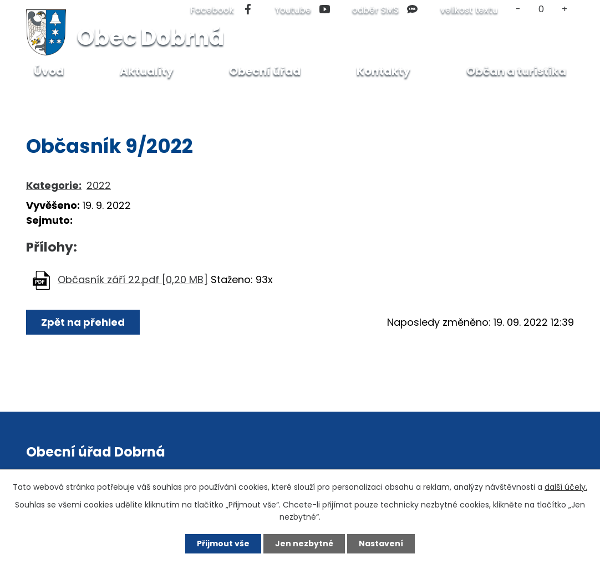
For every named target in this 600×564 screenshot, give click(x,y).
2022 (99, 185)
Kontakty (383, 71)
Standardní (541, 9)
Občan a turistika (116, 97)
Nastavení (381, 543)
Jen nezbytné (304, 543)
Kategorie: (54, 185)
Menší (518, 9)
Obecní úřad (265, 71)
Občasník (190, 97)
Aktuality (147, 71)
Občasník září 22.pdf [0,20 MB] (133, 279)
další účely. (566, 487)
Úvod (51, 97)
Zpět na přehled (83, 322)
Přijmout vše (223, 543)
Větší (565, 9)
